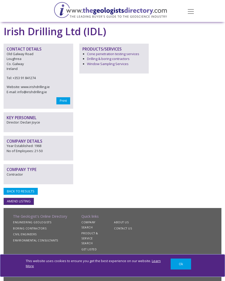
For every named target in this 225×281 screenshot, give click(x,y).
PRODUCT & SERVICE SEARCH (89, 238)
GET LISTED (89, 249)
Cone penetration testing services (113, 54)
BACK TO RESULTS (20, 191)
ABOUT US (121, 222)
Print (63, 100)
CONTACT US (123, 228)
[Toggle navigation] (191, 11)
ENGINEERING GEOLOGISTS (32, 222)
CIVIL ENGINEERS (25, 234)
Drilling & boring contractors (108, 58)
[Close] (181, 264)
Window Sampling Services (108, 64)
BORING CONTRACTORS (29, 228)
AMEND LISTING (19, 201)
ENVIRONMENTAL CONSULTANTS (35, 240)
